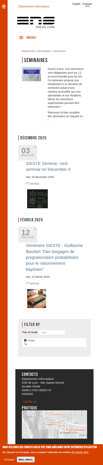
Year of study (30, 332)
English (76, 3)
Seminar (34, 183)
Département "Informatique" (36, 51)
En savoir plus (80, 452)
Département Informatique (33, 6)
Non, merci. (26, 460)
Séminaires (60, 51)
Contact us (29, 401)
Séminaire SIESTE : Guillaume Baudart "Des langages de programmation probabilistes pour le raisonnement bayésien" (54, 257)
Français (87, 3)
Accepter (9, 460)
